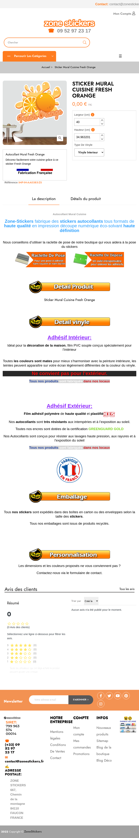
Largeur (82, 114)
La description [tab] (44, 199)
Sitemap (102, 740)
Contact (55, 757)
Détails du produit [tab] (86, 199)
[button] (102, 120)
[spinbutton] (89, 122)
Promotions (81, 753)
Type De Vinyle (83, 144)
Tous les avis (126, 589)
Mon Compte (124, 13)
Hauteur (82, 129)
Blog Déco (104, 760)
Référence (11, 182)
